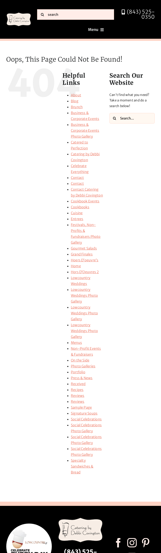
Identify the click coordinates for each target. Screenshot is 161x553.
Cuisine (77, 213)
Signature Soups (84, 413)
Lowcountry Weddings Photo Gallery (84, 295)
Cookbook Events (85, 201)
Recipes (77, 390)
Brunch (77, 107)
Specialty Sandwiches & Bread (82, 466)
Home (76, 266)
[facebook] (118, 543)
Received (78, 384)
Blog (74, 101)
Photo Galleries (83, 366)
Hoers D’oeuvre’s (85, 260)
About (76, 95)
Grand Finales (82, 254)
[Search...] (132, 118)
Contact (77, 177)
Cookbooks (80, 207)
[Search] (42, 14)
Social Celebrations (86, 419)
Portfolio (78, 372)
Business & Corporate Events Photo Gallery (85, 130)
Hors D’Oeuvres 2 (85, 272)
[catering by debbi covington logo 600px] (18, 13)
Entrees (77, 219)
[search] (75, 14)
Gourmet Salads (84, 248)
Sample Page (81, 407)
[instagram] (132, 543)
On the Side (80, 360)
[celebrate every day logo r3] (29, 525)
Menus (76, 342)
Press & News (82, 378)
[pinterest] (145, 543)
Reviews (77, 395)
